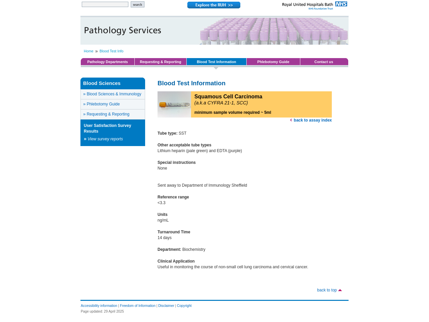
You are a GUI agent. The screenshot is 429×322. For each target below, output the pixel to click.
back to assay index (313, 120)
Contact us (323, 62)
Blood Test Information (216, 62)
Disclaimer (166, 306)
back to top (327, 290)
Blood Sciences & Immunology (112, 93)
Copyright (184, 306)
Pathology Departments (107, 62)
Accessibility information (99, 306)
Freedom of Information (138, 306)
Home (89, 51)
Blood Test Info (111, 51)
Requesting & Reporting (160, 62)
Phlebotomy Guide (273, 62)
